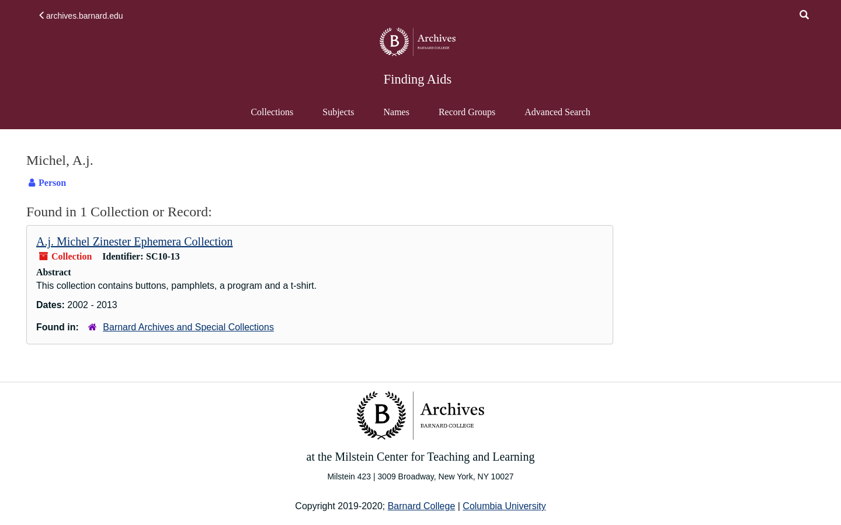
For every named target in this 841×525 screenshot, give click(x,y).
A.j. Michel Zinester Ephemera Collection (134, 241)
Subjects (338, 112)
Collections (272, 112)
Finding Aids (417, 79)
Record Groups (467, 112)
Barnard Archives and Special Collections (188, 327)
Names (396, 112)
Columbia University (504, 506)
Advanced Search (557, 117)
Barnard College (422, 506)
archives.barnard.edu (80, 15)
